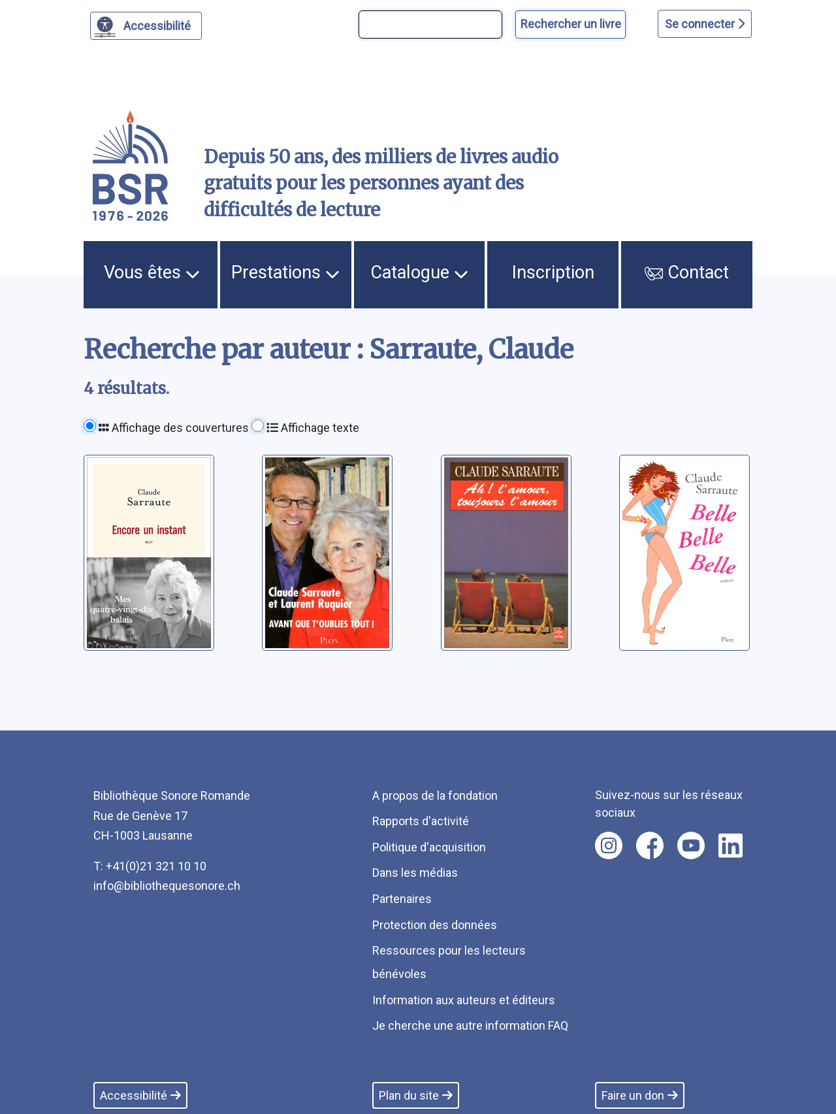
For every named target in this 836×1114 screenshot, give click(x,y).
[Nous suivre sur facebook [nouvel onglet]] (650, 845)
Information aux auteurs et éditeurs (463, 1000)
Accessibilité (159, 24)
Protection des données (434, 925)
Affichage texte (312, 427)
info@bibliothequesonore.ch (166, 886)
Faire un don (640, 1095)
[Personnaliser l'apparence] (146, 25)
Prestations (285, 272)
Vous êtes (152, 272)
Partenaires (402, 899)
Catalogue (419, 272)
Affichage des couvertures (174, 427)
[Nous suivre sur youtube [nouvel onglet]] (691, 845)
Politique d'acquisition (429, 847)
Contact (687, 272)
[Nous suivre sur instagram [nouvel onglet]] (608, 845)
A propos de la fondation (435, 795)
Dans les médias (415, 872)
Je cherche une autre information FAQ (470, 1025)
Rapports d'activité (420, 821)
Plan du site (416, 1095)
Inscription (553, 272)
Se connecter (705, 24)
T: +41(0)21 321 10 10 (149, 866)
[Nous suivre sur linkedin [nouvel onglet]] (730, 845)
